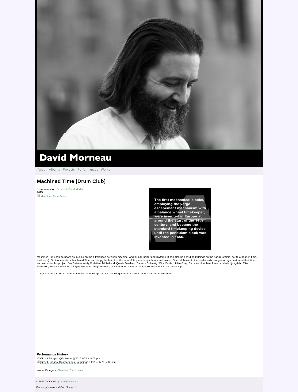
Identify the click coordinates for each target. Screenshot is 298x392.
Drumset (62, 189)
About (42, 169)
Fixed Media (75, 189)
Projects (69, 169)
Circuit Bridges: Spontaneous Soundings (64, 362)
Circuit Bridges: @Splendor (56, 358)
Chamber (62, 370)
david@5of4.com (69, 381)
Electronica (76, 370)
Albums (54, 169)
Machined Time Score (53, 196)
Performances (88, 169)
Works (105, 169)
